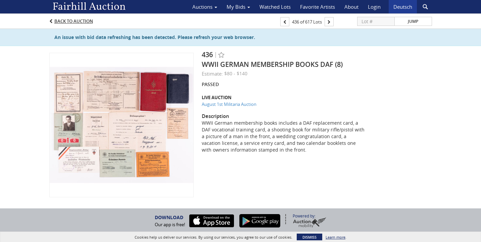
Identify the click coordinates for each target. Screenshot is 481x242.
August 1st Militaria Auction (229, 104)
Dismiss (309, 237)
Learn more (335, 237)
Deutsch (402, 6)
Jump (413, 21)
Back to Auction (73, 21)
